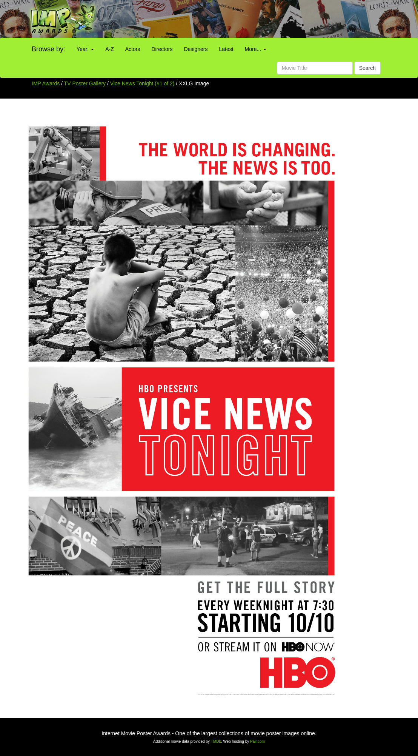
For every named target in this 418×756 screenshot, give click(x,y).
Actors (132, 49)
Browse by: (48, 49)
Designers (195, 49)
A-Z (109, 49)
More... (255, 49)
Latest (226, 49)
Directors (161, 49)
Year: (85, 49)
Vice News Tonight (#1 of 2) (142, 83)
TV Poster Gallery (85, 83)
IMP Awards (46, 83)
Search (367, 68)
